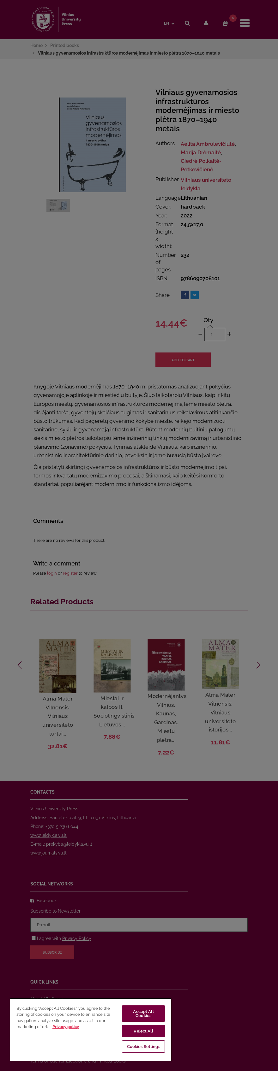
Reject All (143, 1031)
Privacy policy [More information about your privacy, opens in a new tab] (65, 1026)
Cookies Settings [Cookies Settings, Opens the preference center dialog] (143, 1046)
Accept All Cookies (143, 1013)
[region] (90, 1029)
